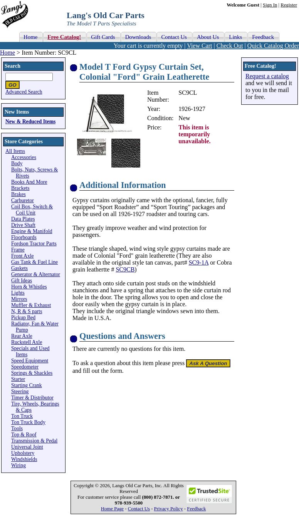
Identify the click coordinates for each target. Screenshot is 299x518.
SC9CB (125, 269)
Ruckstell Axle (26, 342)
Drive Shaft (23, 225)
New (184, 118)
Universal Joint (27, 447)
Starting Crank (26, 385)
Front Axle (22, 256)
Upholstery (22, 453)
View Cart (199, 45)
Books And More (29, 182)
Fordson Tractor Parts (34, 243)
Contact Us (139, 508)
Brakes (18, 194)
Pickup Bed (23, 317)
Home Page (112, 508)
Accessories (23, 157)
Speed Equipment (29, 361)
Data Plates (23, 219)
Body (16, 163)
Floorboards (24, 237)
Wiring (18, 465)
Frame (18, 250)
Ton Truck (22, 416)
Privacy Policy (168, 508)
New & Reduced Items (30, 121)
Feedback (196, 508)
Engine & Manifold (31, 231)
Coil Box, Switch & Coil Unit (32, 210)
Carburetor (22, 200)
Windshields (24, 459)
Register (289, 5)
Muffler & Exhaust (31, 305)
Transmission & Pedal (34, 441)
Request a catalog (267, 76)
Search (12, 66)
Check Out (230, 45)
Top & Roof (24, 435)
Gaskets (19, 268)
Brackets (20, 188)
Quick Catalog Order (273, 45)
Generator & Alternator (35, 274)
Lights (18, 293)
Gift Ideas (21, 280)
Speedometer (25, 367)
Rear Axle (21, 336)
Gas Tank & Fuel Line (34, 262)
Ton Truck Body (28, 422)
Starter (18, 379)
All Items (15, 151)
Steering (20, 391)
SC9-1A (199, 262)
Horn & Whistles (29, 287)
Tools (17, 428)
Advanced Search (23, 92)
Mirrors (19, 299)
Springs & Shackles (31, 373)
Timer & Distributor (32, 398)
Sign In (270, 5)
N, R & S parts (26, 311)
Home (7, 52)
